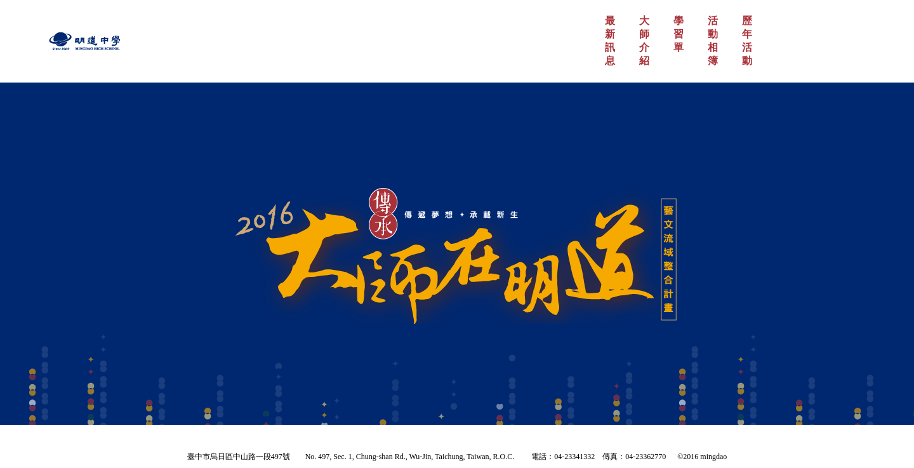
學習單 (678, 34)
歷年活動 (747, 40)
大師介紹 (644, 40)
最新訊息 (610, 40)
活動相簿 (713, 40)
